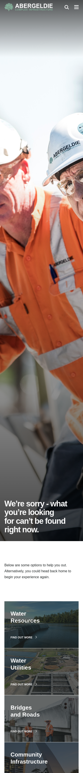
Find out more (24, 637)
